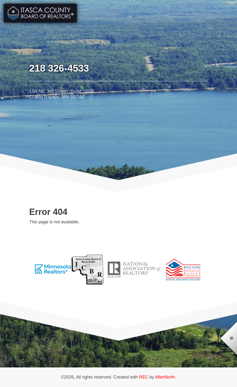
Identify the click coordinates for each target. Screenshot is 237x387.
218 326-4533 (59, 68)
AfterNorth (165, 377)
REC (143, 377)
